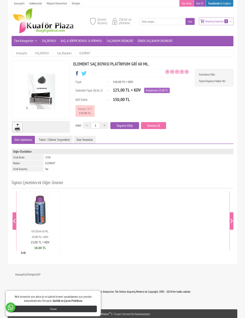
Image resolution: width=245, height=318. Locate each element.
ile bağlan (219, 3)
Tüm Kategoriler (24, 40)
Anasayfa (20, 274)
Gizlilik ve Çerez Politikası (67, 301)
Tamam (53, 309)
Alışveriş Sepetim (217, 21)
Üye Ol (199, 3)
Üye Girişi (186, 3)
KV (38, 274)
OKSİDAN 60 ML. (40, 231)
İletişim (31, 274)
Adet (78, 125)
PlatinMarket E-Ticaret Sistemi (113, 314)
